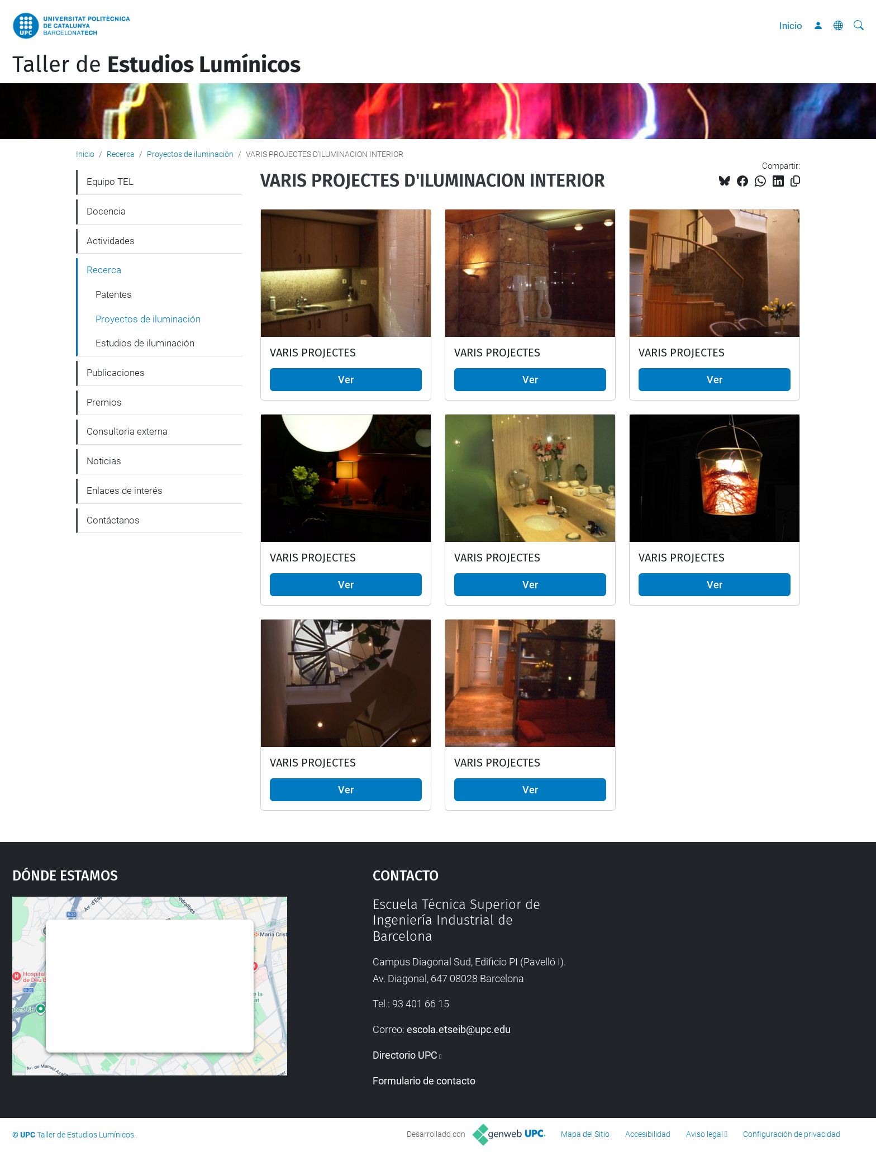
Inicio (790, 25)
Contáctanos (113, 520)
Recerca (121, 154)
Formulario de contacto (424, 1081)
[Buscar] (859, 25)
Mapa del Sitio (585, 1134)
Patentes (114, 294)
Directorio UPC (405, 1055)
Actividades (111, 240)
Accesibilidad (647, 1134)
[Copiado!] (795, 181)
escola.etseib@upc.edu (459, 1029)
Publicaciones (116, 372)
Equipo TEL (110, 181)
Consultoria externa (127, 431)
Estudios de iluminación (145, 343)
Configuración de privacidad (791, 1134)
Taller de (156, 64)
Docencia (106, 211)
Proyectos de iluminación (190, 154)
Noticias (104, 460)
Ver (346, 379)
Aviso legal (704, 1134)
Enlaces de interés (125, 490)
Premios (104, 402)
